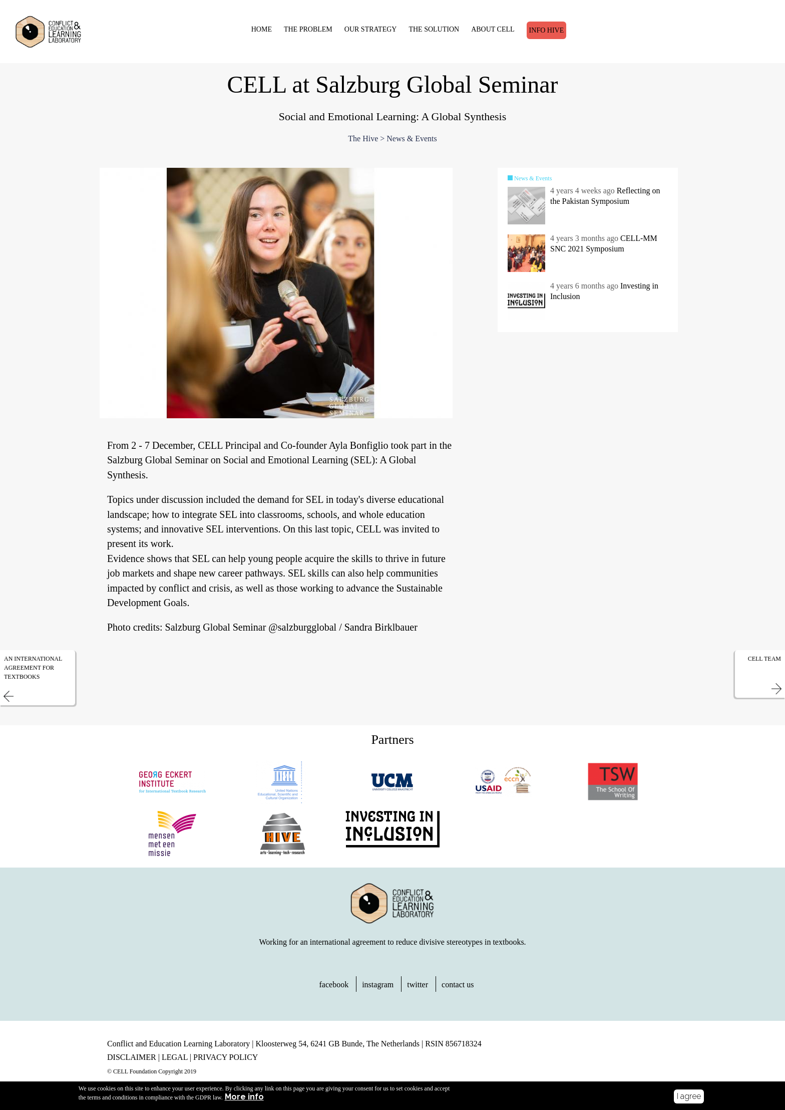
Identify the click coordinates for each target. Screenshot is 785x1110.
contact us (458, 987)
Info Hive (544, 30)
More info (244, 1097)
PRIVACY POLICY (225, 1059)
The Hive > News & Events (392, 141)
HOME (259, 29)
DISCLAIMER (131, 1059)
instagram (378, 987)
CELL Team (764, 660)
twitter (417, 987)
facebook (334, 987)
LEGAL (175, 1059)
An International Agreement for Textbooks (33, 669)
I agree (689, 1096)
